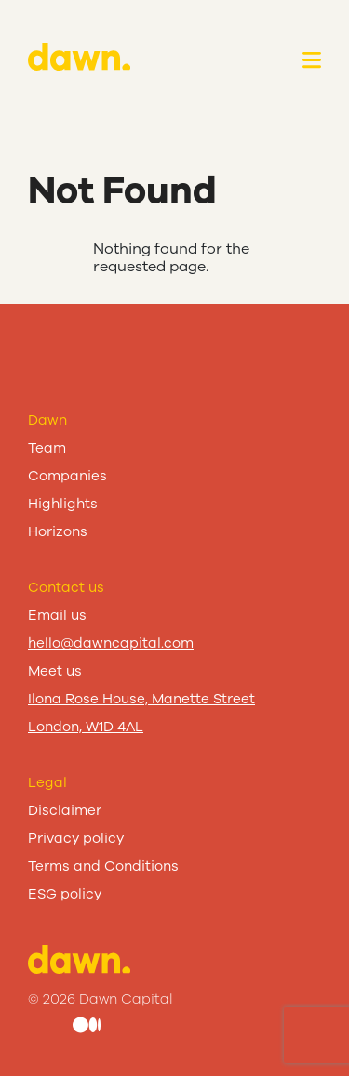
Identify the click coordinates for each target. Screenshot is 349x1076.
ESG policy (64, 894)
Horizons (57, 531)
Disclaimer (64, 810)
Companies (67, 475)
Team (47, 448)
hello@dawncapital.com (111, 643)
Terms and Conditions (103, 866)
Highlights (63, 503)
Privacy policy (76, 838)
